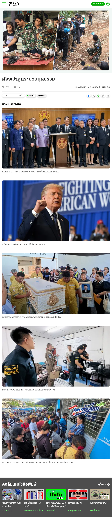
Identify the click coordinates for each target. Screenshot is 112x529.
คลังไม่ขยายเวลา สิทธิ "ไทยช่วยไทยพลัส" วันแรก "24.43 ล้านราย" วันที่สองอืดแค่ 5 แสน (38, 462)
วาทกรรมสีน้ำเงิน (75, 503)
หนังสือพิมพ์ (81, 87)
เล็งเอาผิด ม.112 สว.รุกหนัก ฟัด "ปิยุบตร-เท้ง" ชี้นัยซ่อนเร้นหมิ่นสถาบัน (30, 172)
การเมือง (94, 87)
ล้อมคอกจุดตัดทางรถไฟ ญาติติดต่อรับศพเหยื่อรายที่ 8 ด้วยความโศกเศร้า (31, 317)
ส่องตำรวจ (95, 510)
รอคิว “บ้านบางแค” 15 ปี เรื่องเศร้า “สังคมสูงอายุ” (56, 505)
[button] (89, 95)
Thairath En (98, 4)
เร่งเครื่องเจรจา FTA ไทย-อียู (32, 505)
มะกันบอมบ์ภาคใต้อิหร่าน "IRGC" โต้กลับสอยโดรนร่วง (23, 244)
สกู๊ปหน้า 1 (7, 511)
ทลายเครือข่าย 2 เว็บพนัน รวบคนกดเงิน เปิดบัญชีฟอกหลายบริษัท (28, 390)
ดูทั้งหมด (104, 484)
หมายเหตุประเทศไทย (33, 511)
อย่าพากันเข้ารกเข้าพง (98, 503)
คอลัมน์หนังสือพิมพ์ (19, 484)
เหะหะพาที (50, 511)
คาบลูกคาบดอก (75, 510)
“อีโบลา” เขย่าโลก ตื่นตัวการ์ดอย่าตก (11, 505)
